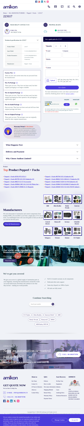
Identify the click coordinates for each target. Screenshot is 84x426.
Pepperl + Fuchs (31, 13)
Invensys (65, 220)
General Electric (43, 221)
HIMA (53, 318)
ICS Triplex (76, 236)
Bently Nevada (65, 206)
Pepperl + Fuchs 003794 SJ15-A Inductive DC (59, 176)
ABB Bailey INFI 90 (42, 322)
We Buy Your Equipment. (59, 380)
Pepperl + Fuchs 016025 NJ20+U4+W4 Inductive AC (61, 182)
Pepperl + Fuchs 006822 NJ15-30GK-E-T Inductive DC (62, 179)
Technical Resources (61, 393)
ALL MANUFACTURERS (17, 13)
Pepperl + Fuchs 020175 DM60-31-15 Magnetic (19, 187)
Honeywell (54, 220)
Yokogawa (43, 236)
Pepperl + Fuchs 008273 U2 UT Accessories (17, 182)
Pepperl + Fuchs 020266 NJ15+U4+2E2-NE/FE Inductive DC (63, 187)
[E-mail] (53, 55)
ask (67, 104)
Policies (46, 379)
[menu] (69, 7)
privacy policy (70, 93)
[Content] (62, 73)
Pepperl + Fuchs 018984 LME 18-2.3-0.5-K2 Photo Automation (22, 184)
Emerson (76, 206)
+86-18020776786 (20, 395)
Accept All (75, 420)
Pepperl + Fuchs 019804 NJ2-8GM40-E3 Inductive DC (62, 184)
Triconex (54, 236)
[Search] (53, 302)
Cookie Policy (35, 390)
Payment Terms (48, 396)
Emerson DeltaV (49, 313)
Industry (58, 385)
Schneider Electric (76, 221)
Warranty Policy (48, 393)
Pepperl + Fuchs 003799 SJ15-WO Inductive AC (19, 179)
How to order (47, 382)
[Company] (71, 55)
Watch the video (10, 259)
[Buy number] (60, 46)
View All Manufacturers (12, 223)
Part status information (50, 385)
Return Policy (47, 390)
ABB (43, 206)
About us (34, 388)
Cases (57, 388)
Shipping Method (48, 388)
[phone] (62, 63)
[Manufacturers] (79, 6)
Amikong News (60, 390)
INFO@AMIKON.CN (21, 391)
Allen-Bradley (54, 206)
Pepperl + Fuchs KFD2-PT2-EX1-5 (15, 176)
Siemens (65, 236)
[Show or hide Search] (74, 7)
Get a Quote (61, 87)
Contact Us (34, 382)
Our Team (34, 379)
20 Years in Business (37, 385)
